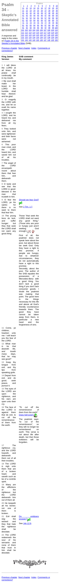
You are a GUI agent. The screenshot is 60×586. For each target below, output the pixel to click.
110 (56, 30)
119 (52, 33)
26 (42, 11)
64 (34, 20)
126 (41, 35)
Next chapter (24, 48)
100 (56, 28)
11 (23, 8)
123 (30, 35)
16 (42, 8)
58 (49, 18)
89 (53, 25)
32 (27, 13)
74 (34, 23)
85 (38, 25)
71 (23, 23)
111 (22, 33)
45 (38, 15)
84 (34, 25)
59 (53, 18)
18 (49, 8)
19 (53, 8)
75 (38, 23)
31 (23, 13)
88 (49, 25)
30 (57, 11)
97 (46, 28)
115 (37, 33)
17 (46, 8)
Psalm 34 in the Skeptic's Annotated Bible (13, 42)
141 (22, 40)
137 (45, 37)
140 (56, 37)
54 (34, 18)
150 (56, 40)
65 (38, 20)
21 (23, 11)
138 (48, 37)
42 (27, 15)
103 (30, 30)
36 (42, 13)
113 (30, 33)
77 (46, 23)
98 (49, 28)
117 (45, 33)
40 (57, 13)
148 (48, 40)
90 (57, 25)
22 (27, 11)
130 (56, 35)
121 (22, 35)
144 (33, 40)
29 (53, 11)
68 (49, 20)
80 (57, 23)
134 (33, 37)
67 (46, 20)
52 (27, 18)
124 (33, 35)
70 (57, 20)
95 (38, 28)
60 (57, 18)
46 (42, 15)
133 (30, 37)
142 (26, 40)
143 (30, 40)
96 (42, 28)
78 (49, 23)
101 (22, 30)
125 (37, 35)
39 (53, 13)
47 (46, 15)
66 (42, 20)
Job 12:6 (27, 523)
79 (53, 23)
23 (31, 11)
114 (33, 33)
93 (31, 28)
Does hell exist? (26, 415)
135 (37, 37)
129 (52, 35)
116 (41, 33)
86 (42, 25)
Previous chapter (9, 48)
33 (31, 13)
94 (34, 28)
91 (23, 28)
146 (41, 40)
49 (53, 15)
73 (31, 23)
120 (56, 33)
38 (49, 13)
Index (33, 48)
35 (38, 13)
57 (46, 18)
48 (49, 15)
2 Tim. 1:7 (27, 207)
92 (27, 28)
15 (38, 8)
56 (42, 18)
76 (42, 23)
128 (48, 35)
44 (34, 15)
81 (23, 25)
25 (38, 11)
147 (45, 40)
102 (26, 30)
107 (45, 30)
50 (57, 15)
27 (46, 11)
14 (34, 8)
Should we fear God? (29, 200)
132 (26, 37)
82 (27, 25)
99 (53, 28)
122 (26, 35)
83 (31, 25)
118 (48, 33)
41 (23, 15)
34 (34, 13)
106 (41, 30)
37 (46, 13)
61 (23, 20)
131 (22, 37)
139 (52, 37)
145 (37, 40)
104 (33, 30)
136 (41, 37)
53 (31, 18)
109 (52, 30)
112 (26, 33)
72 (27, 23)
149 (52, 40)
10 (57, 6)
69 (53, 20)
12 (27, 8)
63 (31, 20)
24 (34, 11)
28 (49, 11)
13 (31, 8)
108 (48, 30)
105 (37, 30)
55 (38, 18)
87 (46, 25)
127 (45, 35)
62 (27, 20)
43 (31, 15)
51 (23, 18)
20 (57, 8)
